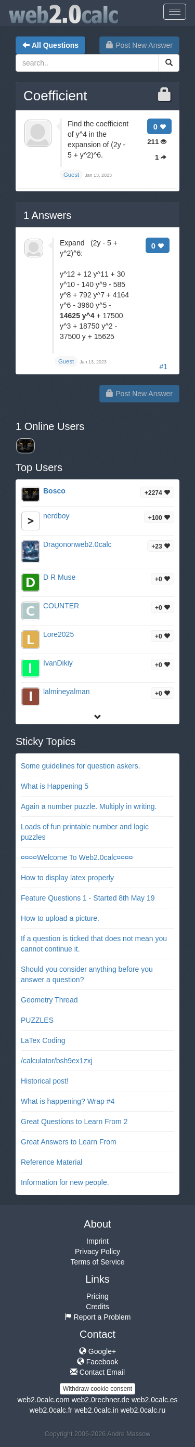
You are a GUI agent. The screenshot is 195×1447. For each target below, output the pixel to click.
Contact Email (97, 1372)
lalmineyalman (66, 691)
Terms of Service (97, 1262)
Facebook (97, 1362)
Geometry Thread (49, 1000)
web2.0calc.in (96, 1410)
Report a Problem (97, 1317)
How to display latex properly (67, 878)
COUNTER (61, 606)
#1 (163, 366)
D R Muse (59, 577)
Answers (47, 215)
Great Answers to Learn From (68, 1142)
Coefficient (55, 95)
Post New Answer (139, 45)
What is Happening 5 (54, 786)
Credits (97, 1306)
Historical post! (45, 1081)
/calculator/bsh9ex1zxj (57, 1061)
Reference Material (51, 1162)
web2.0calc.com (43, 1400)
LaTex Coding (43, 1040)
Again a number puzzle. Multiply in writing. (89, 806)
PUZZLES (37, 1020)
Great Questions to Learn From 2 (74, 1121)
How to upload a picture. (60, 918)
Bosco (54, 491)
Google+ (97, 1351)
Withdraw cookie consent (97, 1388)
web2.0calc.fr (51, 1410)
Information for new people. (65, 1182)
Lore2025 (58, 634)
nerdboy (56, 516)
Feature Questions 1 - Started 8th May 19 (88, 898)
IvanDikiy (58, 663)
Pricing (97, 1296)
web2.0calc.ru (143, 1410)
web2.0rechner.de (100, 1400)
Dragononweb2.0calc (77, 544)
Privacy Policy (97, 1251)
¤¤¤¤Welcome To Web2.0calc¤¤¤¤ (77, 857)
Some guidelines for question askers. (80, 766)
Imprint (97, 1241)
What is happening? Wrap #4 (67, 1101)
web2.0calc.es (155, 1400)
